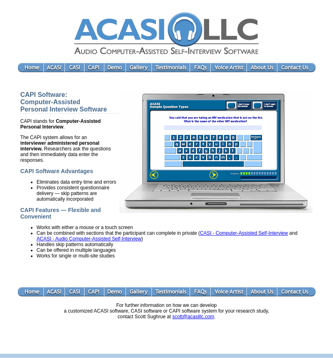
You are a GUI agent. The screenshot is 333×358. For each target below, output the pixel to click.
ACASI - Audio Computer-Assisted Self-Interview (89, 239)
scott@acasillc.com (193, 316)
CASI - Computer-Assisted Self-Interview (244, 233)
